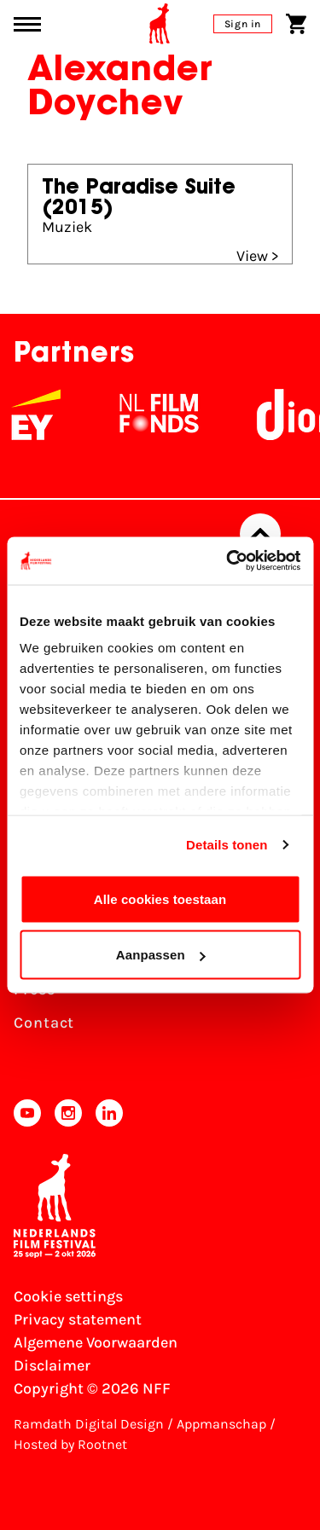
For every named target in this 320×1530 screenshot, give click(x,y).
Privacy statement (78, 1319)
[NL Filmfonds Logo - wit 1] (172, 414)
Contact (44, 1022)
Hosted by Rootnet (70, 1444)
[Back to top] (260, 533)
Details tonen (226, 844)
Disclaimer (52, 1365)
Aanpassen (161, 955)
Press (34, 989)
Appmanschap (221, 1424)
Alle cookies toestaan (160, 898)
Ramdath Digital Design (89, 1424)
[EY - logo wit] (49, 414)
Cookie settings (68, 1296)
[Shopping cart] (296, 24)
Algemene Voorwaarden (95, 1342)
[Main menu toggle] (27, 24)
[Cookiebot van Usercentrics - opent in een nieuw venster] (227, 561)
